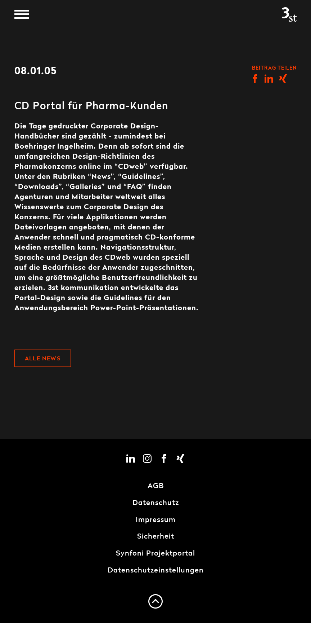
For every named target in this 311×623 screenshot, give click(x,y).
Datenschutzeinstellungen (156, 570)
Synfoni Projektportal (155, 553)
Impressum (156, 520)
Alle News (42, 359)
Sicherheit (155, 536)
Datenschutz (155, 503)
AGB (156, 486)
